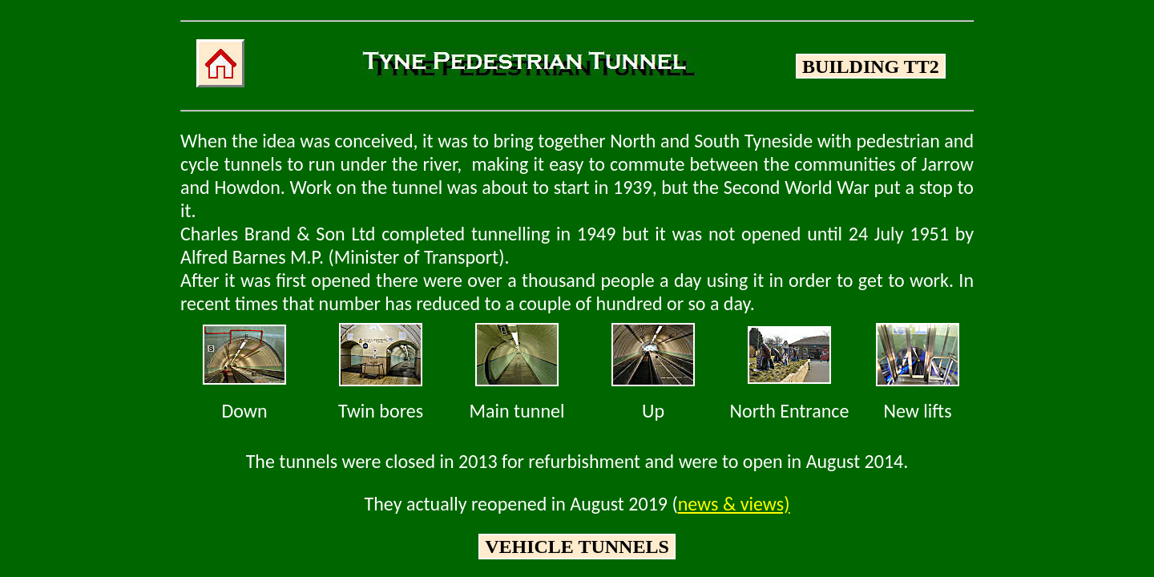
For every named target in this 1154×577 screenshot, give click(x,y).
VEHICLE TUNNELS (577, 546)
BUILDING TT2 (870, 66)
